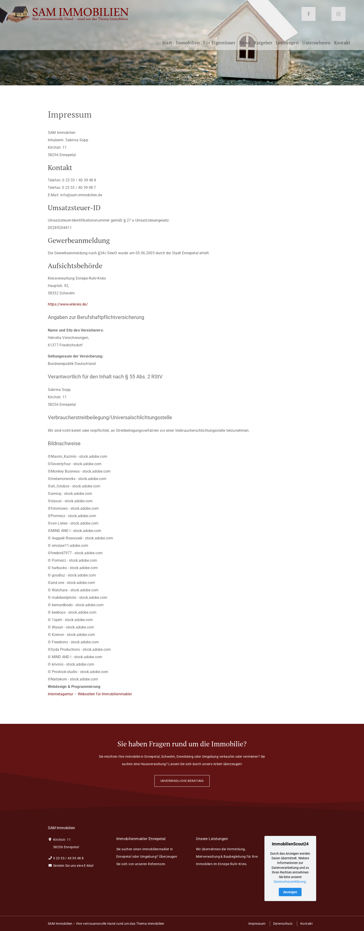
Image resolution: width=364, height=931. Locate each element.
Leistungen (287, 44)
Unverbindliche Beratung (182, 781)
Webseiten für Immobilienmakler (105, 694)
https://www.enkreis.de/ (68, 304)
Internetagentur (60, 694)
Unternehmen (316, 44)
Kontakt (342, 44)
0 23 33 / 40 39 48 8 (66, 858)
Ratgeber (263, 44)
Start (167, 44)
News (244, 44)
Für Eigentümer (219, 44)
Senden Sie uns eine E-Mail (70, 865)
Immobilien (188, 44)
